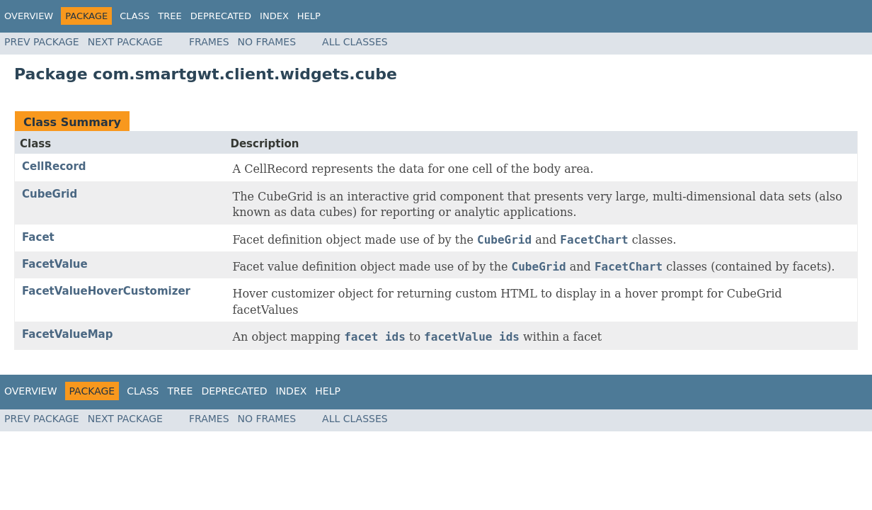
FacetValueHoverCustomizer (106, 291)
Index (274, 16)
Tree (169, 16)
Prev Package (41, 41)
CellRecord (54, 166)
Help (309, 16)
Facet (38, 237)
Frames (209, 41)
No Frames (267, 41)
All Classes (355, 41)
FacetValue (55, 264)
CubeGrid (49, 194)
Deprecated (220, 16)
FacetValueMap (67, 334)
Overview (28, 16)
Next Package (125, 41)
